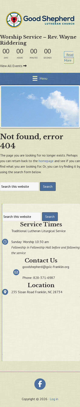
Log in (54, 399)
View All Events (13, 66)
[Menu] (40, 78)
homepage (46, 161)
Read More (68, 57)
